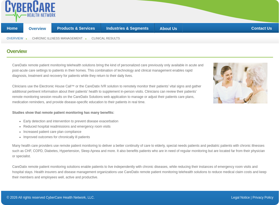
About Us (169, 28)
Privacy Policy (262, 197)
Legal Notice (240, 197)
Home (12, 28)
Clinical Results (105, 38)
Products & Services (76, 28)
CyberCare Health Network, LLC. (70, 197)
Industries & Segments (127, 28)
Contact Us (261, 28)
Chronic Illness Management (57, 38)
